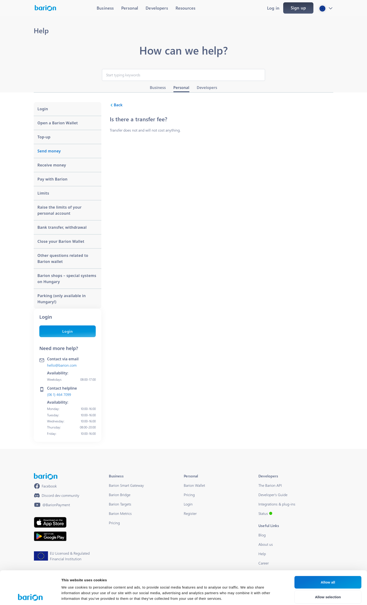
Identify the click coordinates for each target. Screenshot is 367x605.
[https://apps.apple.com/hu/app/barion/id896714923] (50, 522)
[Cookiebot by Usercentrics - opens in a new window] (30, 595)
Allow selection (328, 563)
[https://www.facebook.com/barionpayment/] (45, 486)
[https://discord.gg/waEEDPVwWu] (56, 495)
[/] (45, 476)
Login (67, 331)
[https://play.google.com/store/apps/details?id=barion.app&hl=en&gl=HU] (50, 536)
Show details (246, 596)
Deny (327, 578)
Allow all (328, 549)
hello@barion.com (62, 365)
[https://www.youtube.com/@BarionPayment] (52, 505)
